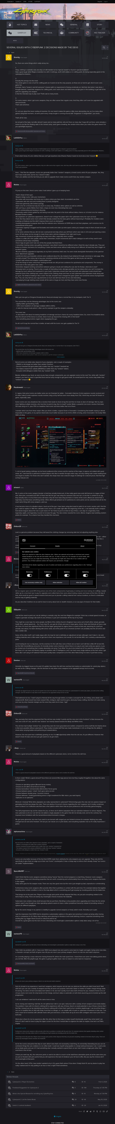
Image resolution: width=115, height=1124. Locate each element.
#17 (104, 835)
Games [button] (18, 1)
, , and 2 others (30, 284)
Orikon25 (18, 525)
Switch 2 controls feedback (22, 1113)
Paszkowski (19, 387)
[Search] (104, 47)
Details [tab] (57, 546)
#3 (104, 184)
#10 (104, 584)
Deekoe (18, 662)
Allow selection (57, 582)
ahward (18, 486)
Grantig (18, 57)
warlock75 (19, 681)
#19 (104, 941)
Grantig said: (19, 146)
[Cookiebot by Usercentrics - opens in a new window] (85, 540)
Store (30, 1)
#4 (104, 291)
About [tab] (82, 546)
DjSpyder (18, 609)
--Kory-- (17, 584)
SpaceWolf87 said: (20, 949)
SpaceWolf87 (20, 875)
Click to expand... (61, 357)
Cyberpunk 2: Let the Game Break (24, 1107)
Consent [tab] (32, 546)
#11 (104, 608)
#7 (104, 486)
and (24, 328)
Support (37, 1)
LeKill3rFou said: (20, 843)
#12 (104, 661)
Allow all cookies (81, 582)
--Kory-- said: (19, 771)
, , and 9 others (32, 131)
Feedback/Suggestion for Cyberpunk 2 (26, 1095)
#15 (104, 749)
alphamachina (20, 835)
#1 (104, 57)
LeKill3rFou (19, 138)
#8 (104, 525)
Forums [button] (9, 1)
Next (12, 52)
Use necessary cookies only (33, 582)
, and (26, 674)
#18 (104, 874)
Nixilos (17, 185)
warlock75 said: (20, 986)
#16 (104, 763)
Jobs (24, 1)
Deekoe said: (19, 689)
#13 (104, 681)
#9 (104, 558)
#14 (104, 714)
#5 (104, 334)
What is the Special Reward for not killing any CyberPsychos (33, 1101)
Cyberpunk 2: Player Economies (24, 1090)
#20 (104, 978)
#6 (104, 387)
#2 (104, 138)
